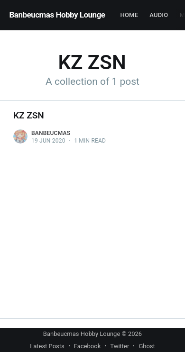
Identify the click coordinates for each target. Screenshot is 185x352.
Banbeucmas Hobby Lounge (57, 14)
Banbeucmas (50, 133)
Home (129, 14)
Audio (158, 14)
